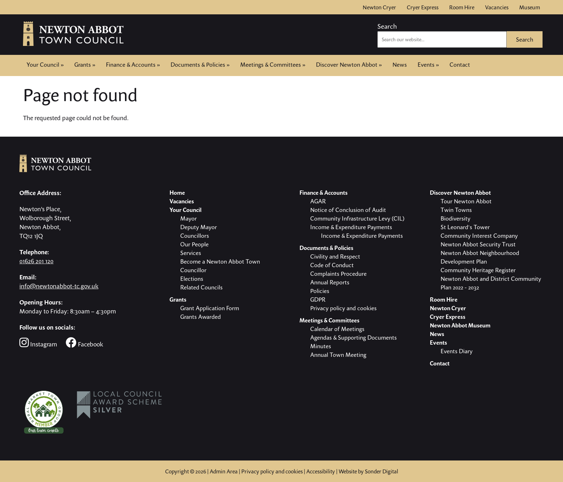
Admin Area (224, 471)
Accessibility (320, 471)
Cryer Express (422, 7)
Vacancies (496, 7)
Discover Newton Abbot (349, 64)
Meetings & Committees (272, 64)
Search (387, 26)
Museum (529, 7)
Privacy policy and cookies (272, 471)
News (399, 64)
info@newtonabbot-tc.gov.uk (58, 286)
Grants (84, 64)
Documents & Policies (200, 64)
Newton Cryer (379, 7)
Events (428, 64)
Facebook (84, 342)
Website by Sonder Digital (368, 471)
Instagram (38, 342)
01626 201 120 (36, 261)
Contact (460, 64)
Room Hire (461, 7)
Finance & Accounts (133, 64)
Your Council (45, 64)
